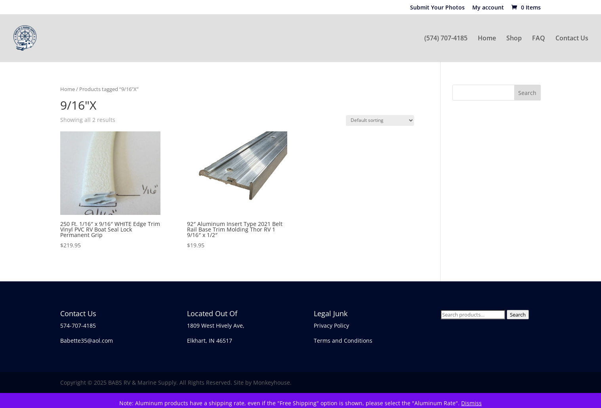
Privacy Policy (331, 325)
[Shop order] (380, 120)
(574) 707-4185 (445, 38)
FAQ (538, 38)
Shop (514, 38)
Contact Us (571, 38)
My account (488, 8)
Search (518, 314)
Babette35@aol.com (86, 340)
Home (487, 38)
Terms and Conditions (343, 340)
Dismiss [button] (471, 403)
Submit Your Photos (437, 8)
